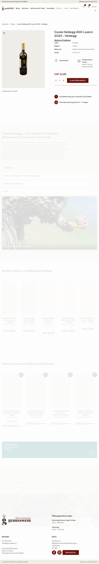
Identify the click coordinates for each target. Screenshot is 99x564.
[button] (96, 291)
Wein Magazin (74, 8)
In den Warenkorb (77, 80)
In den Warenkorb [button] (8, 330)
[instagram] (59, 552)
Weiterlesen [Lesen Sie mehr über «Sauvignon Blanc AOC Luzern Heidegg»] (48, 332)
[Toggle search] (95, 10)
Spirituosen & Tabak (37, 8)
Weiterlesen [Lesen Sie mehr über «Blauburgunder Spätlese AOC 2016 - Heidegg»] (29, 330)
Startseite (5, 24)
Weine (18, 8)
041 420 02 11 (92, 1)
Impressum (83, 562)
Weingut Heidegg (62, 40)
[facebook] (54, 552)
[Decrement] (56, 80)
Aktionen (25, 8)
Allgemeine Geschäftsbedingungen (64, 543)
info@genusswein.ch (9, 543)
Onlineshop (56, 546)
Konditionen (56, 541)
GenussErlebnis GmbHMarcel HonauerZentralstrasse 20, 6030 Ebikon (13, 551)
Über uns (59, 8)
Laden (66, 8)
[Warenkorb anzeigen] (88, 6)
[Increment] (63, 80)
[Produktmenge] (59, 80)
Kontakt (55, 548)
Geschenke (50, 8)
